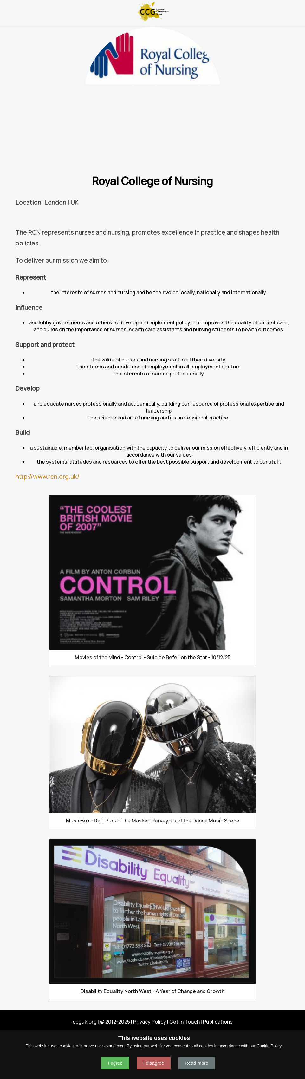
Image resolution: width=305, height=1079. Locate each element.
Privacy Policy (149, 1021)
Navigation (8, 11)
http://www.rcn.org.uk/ (48, 476)
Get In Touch (184, 1021)
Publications (218, 1021)
